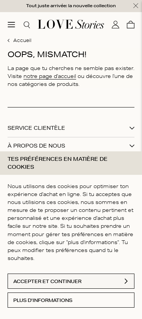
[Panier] (130, 24)
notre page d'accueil (49, 75)
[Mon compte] (115, 24)
